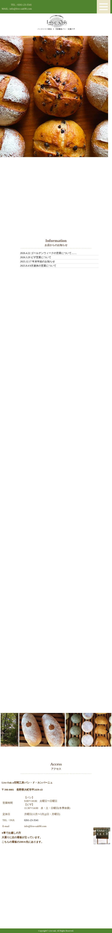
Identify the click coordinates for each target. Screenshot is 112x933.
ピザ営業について (41, 257)
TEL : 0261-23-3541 (21, 4)
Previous (5, 729)
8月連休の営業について (43, 265)
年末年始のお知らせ (43, 261)
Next (106, 729)
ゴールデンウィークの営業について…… (54, 253)
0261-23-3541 (31, 820)
